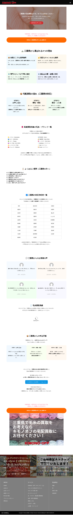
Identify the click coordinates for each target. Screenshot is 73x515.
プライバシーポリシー (9, 498)
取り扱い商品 (7, 496)
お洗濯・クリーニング (33, 506)
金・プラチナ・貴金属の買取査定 (35, 496)
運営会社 (6, 501)
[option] (18, 466)
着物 (53, 485)
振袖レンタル (31, 501)
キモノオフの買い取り (33, 491)
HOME (5, 485)
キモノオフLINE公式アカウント (35, 488)
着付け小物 (54, 491)
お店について (7, 491)
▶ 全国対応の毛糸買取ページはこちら (36, 382)
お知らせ (6, 488)
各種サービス (7, 493)
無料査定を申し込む (36, 23)
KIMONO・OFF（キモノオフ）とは (36, 485)
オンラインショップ (32, 493)
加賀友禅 (54, 493)
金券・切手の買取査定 (33, 498)
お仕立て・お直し (32, 503)
